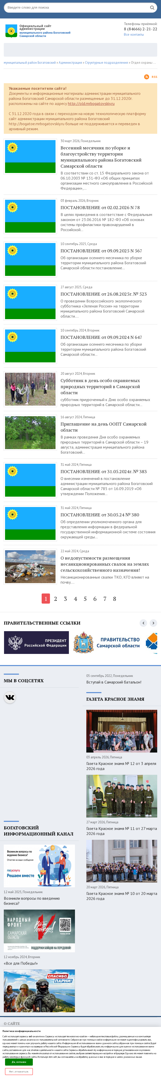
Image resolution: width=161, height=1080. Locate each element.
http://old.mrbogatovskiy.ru (91, 103)
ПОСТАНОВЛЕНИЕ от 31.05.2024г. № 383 (104, 471)
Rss (150, 76)
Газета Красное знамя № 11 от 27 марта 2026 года (121, 831)
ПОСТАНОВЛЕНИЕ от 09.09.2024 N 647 (101, 337)
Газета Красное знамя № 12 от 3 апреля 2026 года (121, 766)
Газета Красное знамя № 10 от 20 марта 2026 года (121, 896)
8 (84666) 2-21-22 (140, 29)
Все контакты (134, 34)
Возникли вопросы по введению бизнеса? (32, 901)
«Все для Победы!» (21, 963)
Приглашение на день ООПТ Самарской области (104, 427)
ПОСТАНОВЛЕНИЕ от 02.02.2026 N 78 (100, 207)
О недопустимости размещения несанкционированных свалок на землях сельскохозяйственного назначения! (105, 564)
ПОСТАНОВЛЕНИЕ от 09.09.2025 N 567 (101, 251)
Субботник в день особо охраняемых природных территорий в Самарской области (100, 386)
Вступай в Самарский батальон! (113, 682)
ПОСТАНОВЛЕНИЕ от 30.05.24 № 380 (100, 515)
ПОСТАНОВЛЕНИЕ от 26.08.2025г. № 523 (104, 294)
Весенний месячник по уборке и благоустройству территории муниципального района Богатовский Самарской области (101, 157)
